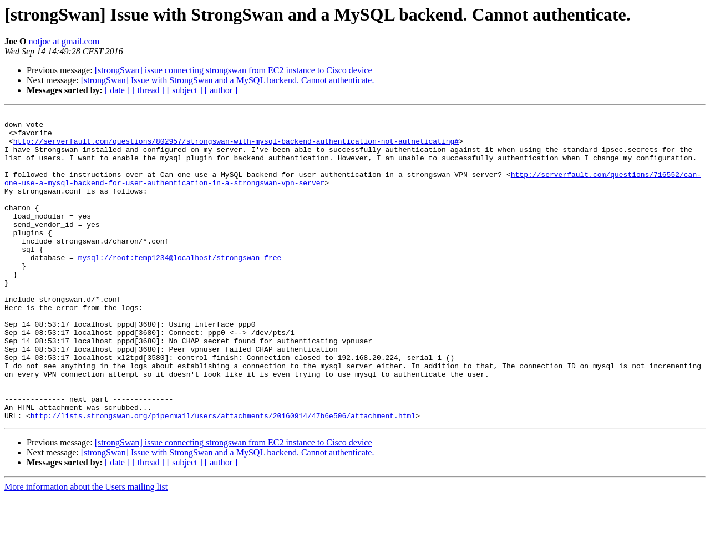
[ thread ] (148, 90)
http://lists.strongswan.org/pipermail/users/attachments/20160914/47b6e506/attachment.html (223, 477)
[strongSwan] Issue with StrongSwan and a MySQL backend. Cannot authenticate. (227, 80)
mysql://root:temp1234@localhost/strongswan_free (180, 287)
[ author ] (221, 90)
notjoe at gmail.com (64, 41)
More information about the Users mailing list (86, 548)
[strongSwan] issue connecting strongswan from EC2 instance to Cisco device (233, 70)
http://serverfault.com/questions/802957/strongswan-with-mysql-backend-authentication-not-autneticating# (236, 148)
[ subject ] (184, 90)
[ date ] (117, 90)
